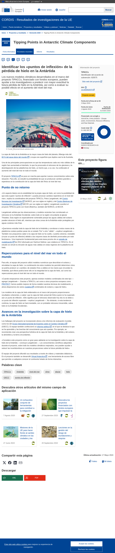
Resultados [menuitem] (50, 52)
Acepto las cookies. (86, 544)
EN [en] (8, 59)
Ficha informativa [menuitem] (9, 52)
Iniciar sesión (45, 10)
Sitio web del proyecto (92, 81)
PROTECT (6, 284)
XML (14, 478)
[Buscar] (108, 9)
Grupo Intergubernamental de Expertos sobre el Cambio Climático (39, 324)
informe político (44, 327)
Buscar (79, 27)
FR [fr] (18, 59)
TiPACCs (16, 176)
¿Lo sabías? (36, 1)
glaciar (57, 372)
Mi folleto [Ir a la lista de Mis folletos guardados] (107, 461)
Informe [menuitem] (39, 52)
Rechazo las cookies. (86, 549)
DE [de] (3, 59)
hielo (68, 372)
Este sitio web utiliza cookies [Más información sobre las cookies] (16, 544)
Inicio (5, 27)
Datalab (71, 27)
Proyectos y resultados (33, 27)
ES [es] (13, 59)
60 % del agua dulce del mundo (15, 157)
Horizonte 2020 (35, 33)
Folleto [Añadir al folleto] (93, 461)
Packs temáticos (15, 27)
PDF (36, 478)
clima (47, 372)
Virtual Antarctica (39, 356)
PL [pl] (28, 59)
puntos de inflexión (22, 378)
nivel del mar (34, 372)
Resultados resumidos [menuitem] (25, 52)
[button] (60, 10)
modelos (29, 287)
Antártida (20, 372)
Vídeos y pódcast (51, 27)
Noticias (63, 27)
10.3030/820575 (87, 90)
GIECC (6, 378)
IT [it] (23, 59)
